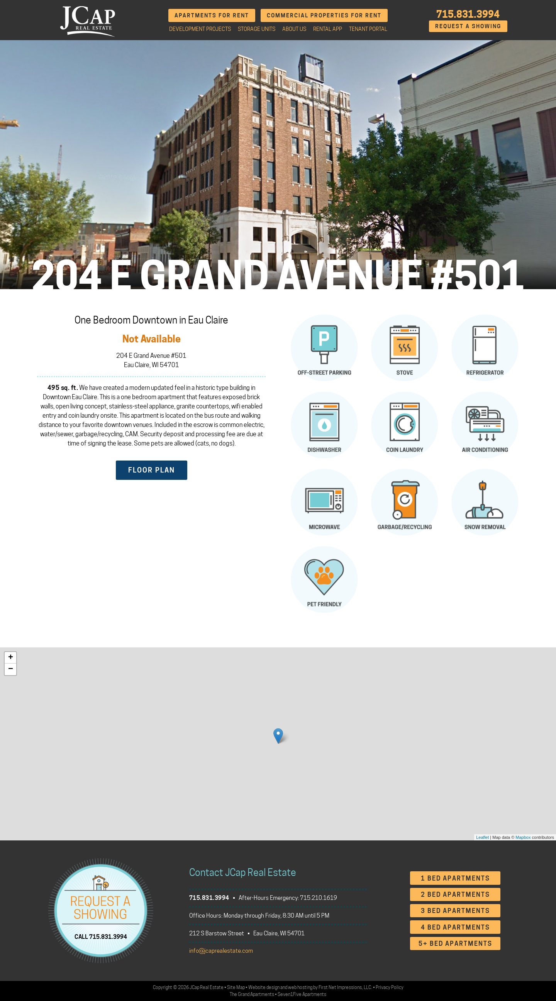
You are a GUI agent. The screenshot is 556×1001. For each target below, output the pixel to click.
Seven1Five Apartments (302, 994)
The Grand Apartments (252, 994)
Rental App (327, 29)
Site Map (236, 987)
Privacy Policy (389, 987)
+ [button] (10, 658)
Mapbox (523, 837)
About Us (294, 29)
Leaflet (482, 837)
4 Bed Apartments (455, 927)
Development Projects (200, 29)
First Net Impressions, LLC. (345, 987)
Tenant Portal (368, 29)
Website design (264, 987)
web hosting (300, 987)
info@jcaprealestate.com (221, 950)
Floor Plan (151, 470)
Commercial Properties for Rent (324, 15)
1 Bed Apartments (455, 878)
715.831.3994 (468, 14)
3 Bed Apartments (455, 911)
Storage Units (256, 29)
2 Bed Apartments (455, 894)
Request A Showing (468, 26)
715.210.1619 (318, 897)
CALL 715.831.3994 (101, 936)
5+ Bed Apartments (455, 943)
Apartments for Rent (212, 15)
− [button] (10, 669)
